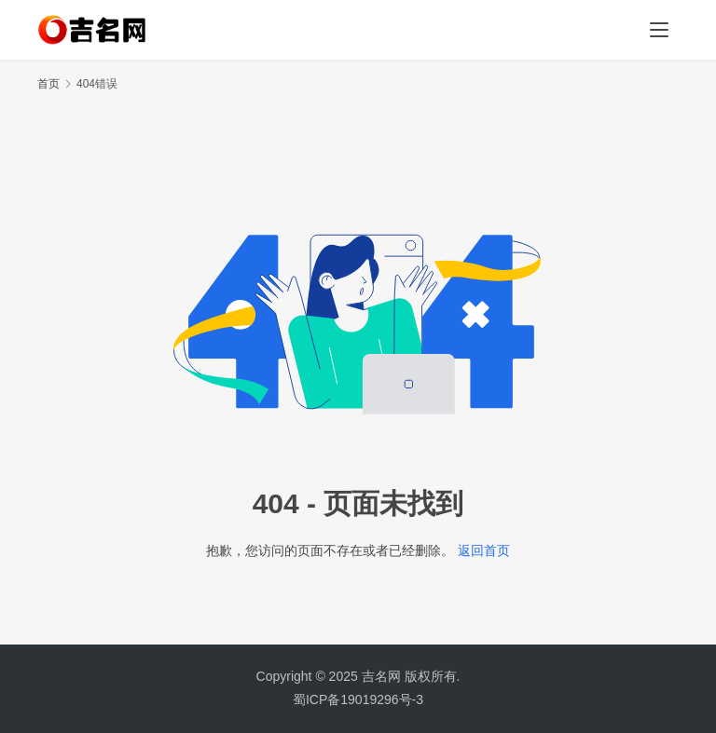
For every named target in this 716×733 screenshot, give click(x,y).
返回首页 (484, 550)
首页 (48, 83)
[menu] (659, 30)
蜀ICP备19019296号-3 (358, 699)
